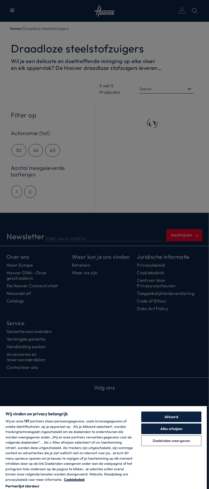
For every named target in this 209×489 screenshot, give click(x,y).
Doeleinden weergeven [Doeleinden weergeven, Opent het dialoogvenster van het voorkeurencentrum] (171, 440)
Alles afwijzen (171, 428)
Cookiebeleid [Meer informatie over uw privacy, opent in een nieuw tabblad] (74, 479)
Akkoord (171, 417)
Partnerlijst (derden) (22, 486)
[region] (103, 447)
